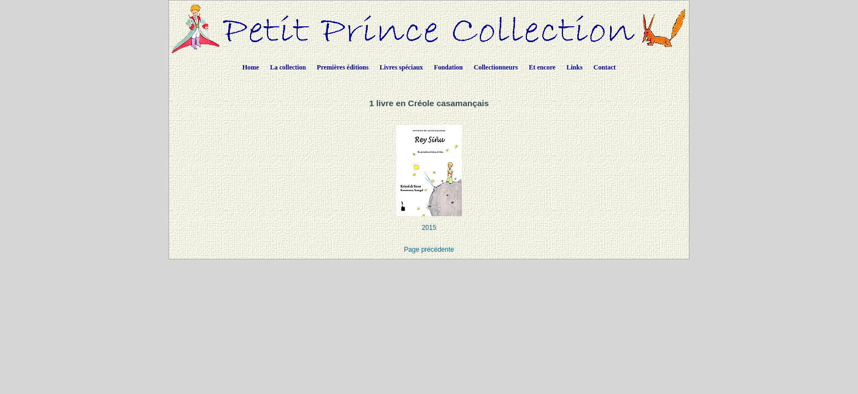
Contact (605, 67)
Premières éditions (343, 67)
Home (250, 67)
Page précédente (429, 249)
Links (574, 67)
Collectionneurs (496, 67)
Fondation (448, 67)
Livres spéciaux (401, 67)
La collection (288, 67)
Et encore (542, 67)
